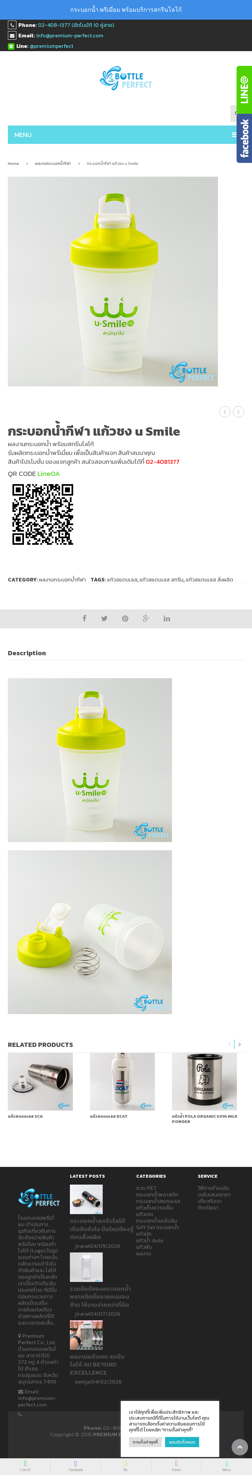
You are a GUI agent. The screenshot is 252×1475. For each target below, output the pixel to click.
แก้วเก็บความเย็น (154, 1207)
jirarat (82, 1246)
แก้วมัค (144, 1234)
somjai (83, 1382)
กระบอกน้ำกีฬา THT (238, 411)
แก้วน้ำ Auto (149, 1240)
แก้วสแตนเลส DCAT (109, 1116)
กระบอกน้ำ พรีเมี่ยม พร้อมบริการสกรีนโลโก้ (126, 9)
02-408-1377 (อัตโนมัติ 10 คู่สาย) (76, 25)
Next (239, 1044)
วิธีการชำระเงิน (213, 1188)
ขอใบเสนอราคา (214, 1194)
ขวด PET (146, 1188)
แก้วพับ (144, 1247)
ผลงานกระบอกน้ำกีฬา (53, 164)
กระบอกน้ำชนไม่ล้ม (156, 1221)
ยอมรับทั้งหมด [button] (182, 1442)
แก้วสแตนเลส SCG (25, 1116)
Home (13, 164)
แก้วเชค (144, 1214)
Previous (230, 1044)
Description (27, 653)
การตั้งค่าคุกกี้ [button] (145, 1442)
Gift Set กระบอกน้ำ (157, 1227)
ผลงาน (143, 1253)
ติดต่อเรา (208, 1207)
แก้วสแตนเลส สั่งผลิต (209, 579)
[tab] (30, 653)
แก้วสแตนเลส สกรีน (161, 579)
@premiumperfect (51, 46)
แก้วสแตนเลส (122, 579)
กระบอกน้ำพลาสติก (157, 1194)
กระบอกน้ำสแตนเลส (158, 1201)
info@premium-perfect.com (69, 35)
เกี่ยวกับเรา (210, 1201)
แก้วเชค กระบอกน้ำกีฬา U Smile (225, 411)
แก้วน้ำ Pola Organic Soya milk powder (205, 1119)
